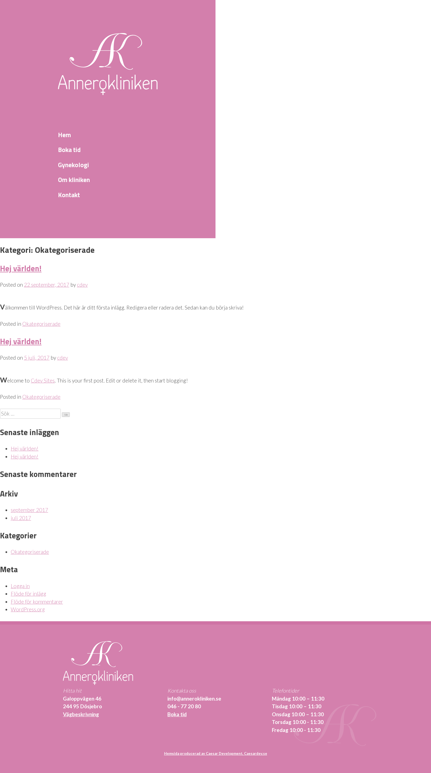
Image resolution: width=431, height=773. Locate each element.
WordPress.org (28, 609)
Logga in (20, 586)
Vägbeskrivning (81, 714)
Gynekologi (73, 165)
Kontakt (69, 195)
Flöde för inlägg (28, 593)
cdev (82, 284)
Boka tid (69, 149)
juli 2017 (21, 518)
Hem (64, 135)
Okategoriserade (41, 324)
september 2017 (29, 510)
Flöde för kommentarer (37, 601)
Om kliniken (74, 180)
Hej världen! (21, 268)
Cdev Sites (43, 380)
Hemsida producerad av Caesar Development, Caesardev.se (215, 753)
